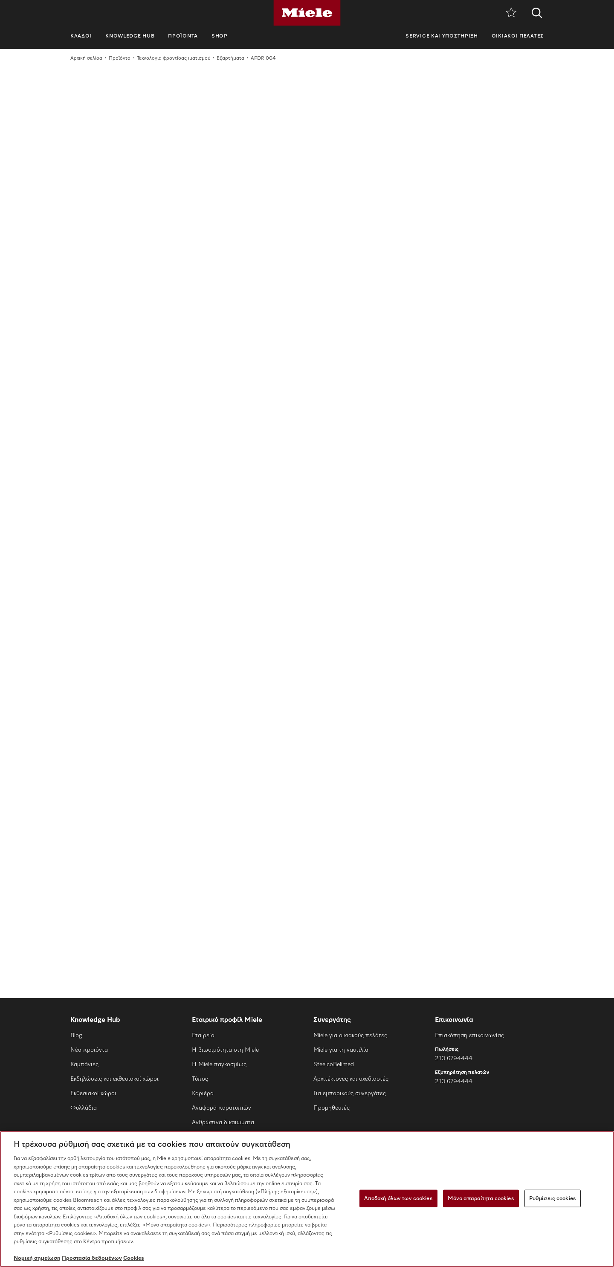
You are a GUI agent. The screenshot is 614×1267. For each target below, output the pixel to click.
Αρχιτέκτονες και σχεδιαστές (350, 1079)
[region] (307, 1199)
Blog (76, 1035)
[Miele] (307, 13)
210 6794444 (453, 1059)
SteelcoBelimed (333, 1064)
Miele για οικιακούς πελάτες (350, 1035)
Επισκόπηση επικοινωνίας (469, 1035)
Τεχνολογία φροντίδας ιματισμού (173, 58)
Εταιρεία (203, 1035)
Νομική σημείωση (37, 1258)
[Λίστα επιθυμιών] (511, 13)
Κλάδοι (81, 36)
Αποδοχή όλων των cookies (398, 1198)
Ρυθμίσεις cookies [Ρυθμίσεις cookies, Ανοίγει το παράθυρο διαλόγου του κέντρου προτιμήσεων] (552, 1198)
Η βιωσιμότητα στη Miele (225, 1050)
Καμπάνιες (84, 1064)
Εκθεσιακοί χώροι (93, 1093)
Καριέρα (203, 1093)
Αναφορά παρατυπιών (221, 1108)
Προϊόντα (183, 36)
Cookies (133, 1258)
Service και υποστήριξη (441, 36)
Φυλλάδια (83, 1108)
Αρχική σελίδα (86, 58)
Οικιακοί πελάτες (518, 36)
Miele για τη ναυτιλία (340, 1050)
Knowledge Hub (129, 36)
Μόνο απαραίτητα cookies (481, 1198)
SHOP (219, 36)
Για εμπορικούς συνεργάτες (349, 1093)
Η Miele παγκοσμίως (219, 1064)
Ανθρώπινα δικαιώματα (223, 1122)
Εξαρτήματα (230, 58)
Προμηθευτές (331, 1108)
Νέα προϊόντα (89, 1050)
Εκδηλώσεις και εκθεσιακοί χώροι (114, 1079)
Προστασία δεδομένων (92, 1258)
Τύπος (200, 1079)
